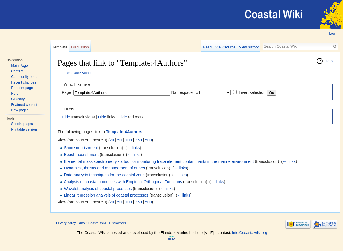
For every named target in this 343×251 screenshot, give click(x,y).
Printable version (24, 129)
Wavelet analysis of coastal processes (98, 188)
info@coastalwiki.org (249, 232)
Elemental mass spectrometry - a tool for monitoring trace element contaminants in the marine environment (159, 161)
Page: (67, 92)
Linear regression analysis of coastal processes (106, 195)
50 (119, 140)
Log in (333, 33)
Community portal (24, 77)
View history (249, 47)
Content (17, 71)
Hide (66, 117)
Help (14, 94)
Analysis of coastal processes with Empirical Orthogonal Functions (123, 181)
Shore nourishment (81, 147)
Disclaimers (117, 223)
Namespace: (182, 92)
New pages (19, 110)
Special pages (22, 124)
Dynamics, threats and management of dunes (104, 168)
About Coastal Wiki (92, 223)
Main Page (19, 66)
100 (128, 140)
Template (59, 47)
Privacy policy (66, 223)
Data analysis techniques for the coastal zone (104, 175)
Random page (22, 88)
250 (138, 140)
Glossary (18, 99)
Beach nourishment (81, 154)
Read (207, 47)
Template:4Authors (79, 72)
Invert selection (252, 92)
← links (133, 147)
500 (148, 140)
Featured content (24, 105)
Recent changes (23, 82)
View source (225, 47)
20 (112, 140)
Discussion (80, 47)
